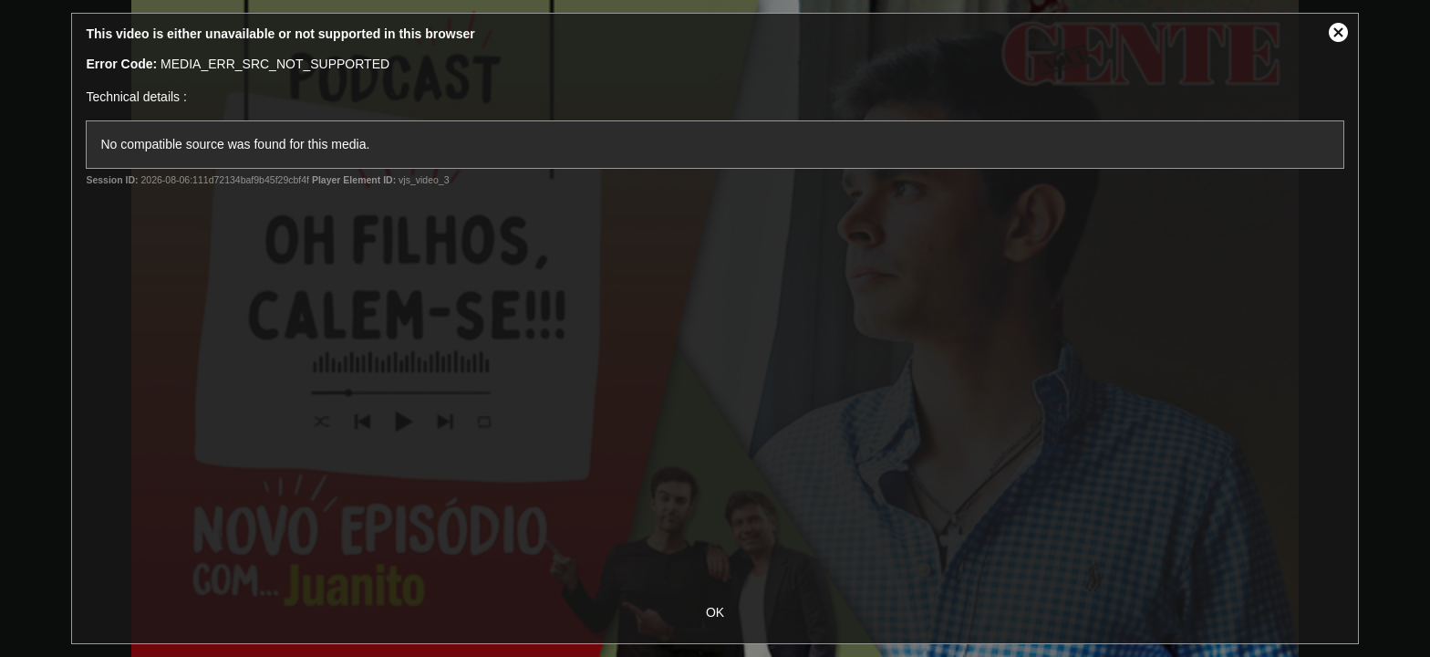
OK (715, 612)
